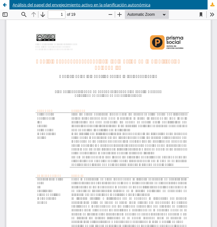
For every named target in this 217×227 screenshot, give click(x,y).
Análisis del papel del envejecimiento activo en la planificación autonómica (81, 5)
